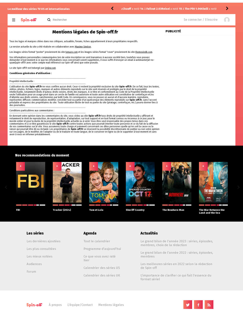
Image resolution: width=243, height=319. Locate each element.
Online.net (50, 68)
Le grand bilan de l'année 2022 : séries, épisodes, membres (176, 254)
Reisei (126, 8)
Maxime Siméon (83, 46)
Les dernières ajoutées (43, 241)
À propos (55, 305)
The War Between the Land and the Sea (213, 209)
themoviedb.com (143, 52)
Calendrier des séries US (102, 268)
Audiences (34, 264)
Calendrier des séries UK (102, 275)
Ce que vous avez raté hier (100, 258)
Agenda (90, 233)
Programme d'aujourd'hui (102, 249)
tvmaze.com (71, 52)
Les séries (35, 233)
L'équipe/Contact (80, 305)
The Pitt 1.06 (154, 8)
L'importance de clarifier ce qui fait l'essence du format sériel (175, 277)
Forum (31, 271)
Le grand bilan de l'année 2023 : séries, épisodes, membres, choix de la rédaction (176, 243)
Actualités (149, 233)
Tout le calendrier (97, 241)
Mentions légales (111, 305)
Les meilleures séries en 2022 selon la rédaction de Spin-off (176, 266)
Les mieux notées (39, 256)
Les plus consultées (41, 249)
